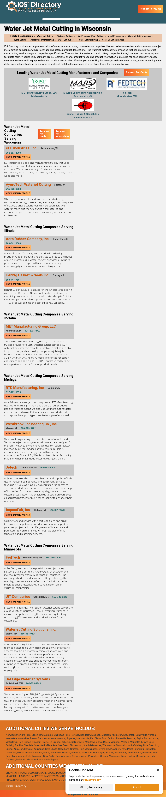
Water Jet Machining (88, 40)
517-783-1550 (13, 392)
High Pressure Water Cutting (90, 36)
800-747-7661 (13, 279)
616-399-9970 (57, 510)
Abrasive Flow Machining (42, 40)
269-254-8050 (47, 467)
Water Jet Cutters (66, 40)
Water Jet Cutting (45, 36)
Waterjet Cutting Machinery (140, 36)
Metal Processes (116, 36)
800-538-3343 (33, 683)
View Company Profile (18, 157)
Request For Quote (150, 8)
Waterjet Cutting (64, 36)
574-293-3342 (32, 330)
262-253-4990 (13, 152)
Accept (137, 787)
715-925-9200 (13, 189)
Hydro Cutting (19, 40)
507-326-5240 (59, 597)
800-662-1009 (13, 243)
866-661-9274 (28, 633)
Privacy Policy (92, 779)
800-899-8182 (28, 428)
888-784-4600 (53, 557)
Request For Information (62, 134)
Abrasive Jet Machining (113, 40)
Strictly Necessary (91, 787)
